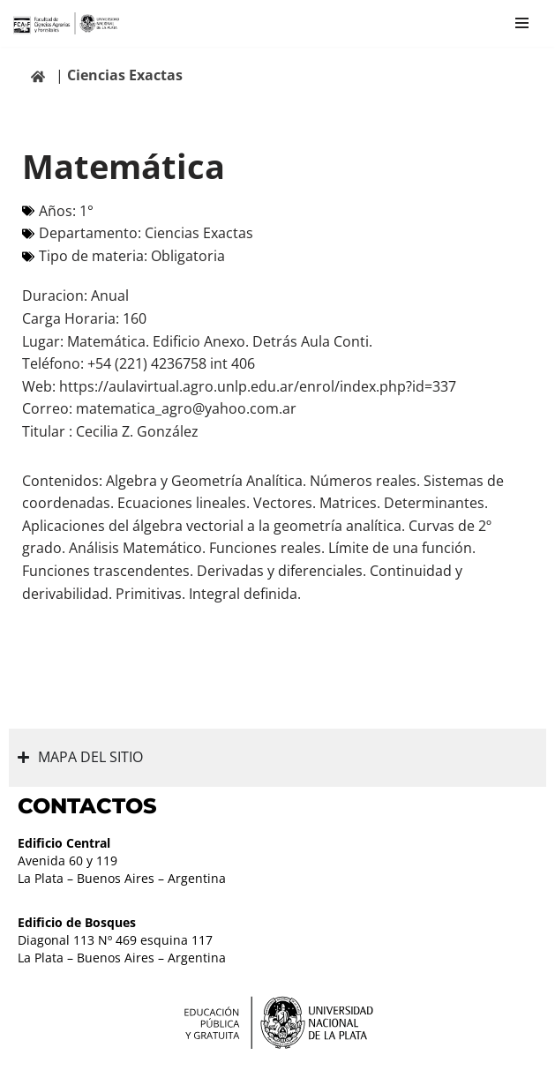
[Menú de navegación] (522, 23)
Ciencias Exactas (125, 75)
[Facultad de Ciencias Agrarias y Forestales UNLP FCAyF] (66, 23)
